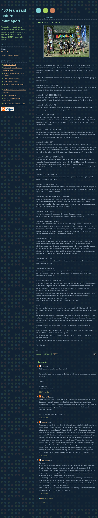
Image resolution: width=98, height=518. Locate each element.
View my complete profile (10, 55)
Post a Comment (47, 498)
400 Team (45, 460)
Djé (43, 366)
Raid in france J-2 (10, 65)
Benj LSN (45, 397)
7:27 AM (56, 354)
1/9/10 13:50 (43, 455)
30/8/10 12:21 (44, 392)
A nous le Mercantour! (11, 78)
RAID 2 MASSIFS (10, 95)
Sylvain (44, 422)
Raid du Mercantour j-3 (11, 81)
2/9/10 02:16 (43, 493)
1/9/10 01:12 (43, 417)
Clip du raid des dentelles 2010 (14, 103)
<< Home (42, 502)
